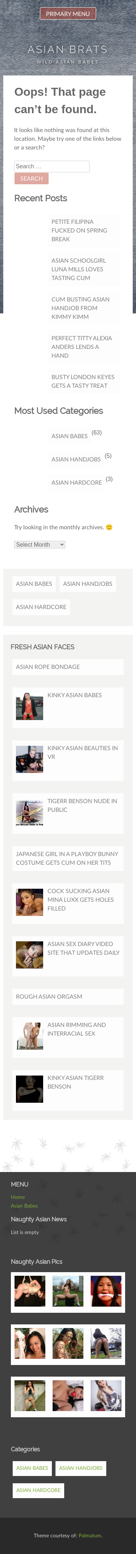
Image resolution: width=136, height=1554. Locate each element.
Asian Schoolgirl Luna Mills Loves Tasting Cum (78, 269)
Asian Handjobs (76, 459)
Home (18, 1197)
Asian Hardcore (76, 483)
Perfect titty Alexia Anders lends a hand (81, 347)
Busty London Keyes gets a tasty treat (83, 381)
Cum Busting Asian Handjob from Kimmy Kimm (80, 308)
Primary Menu (68, 14)
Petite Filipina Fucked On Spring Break (79, 230)
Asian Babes (69, 436)
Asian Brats (68, 50)
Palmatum (90, 1535)
